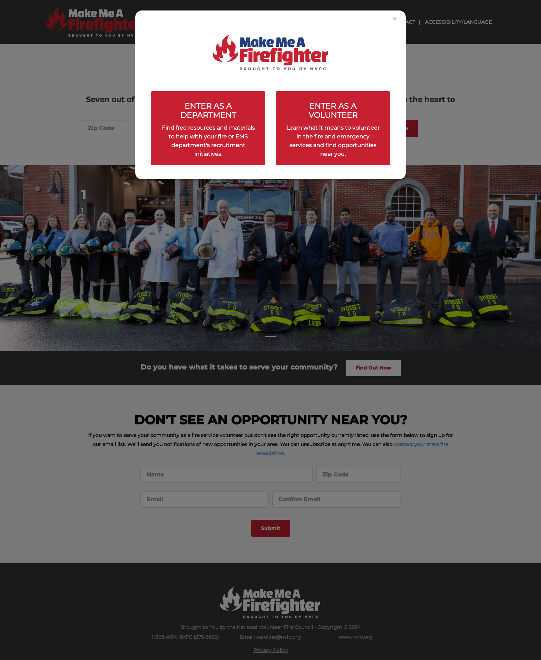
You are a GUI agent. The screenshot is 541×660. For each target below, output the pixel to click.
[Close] (394, 18)
